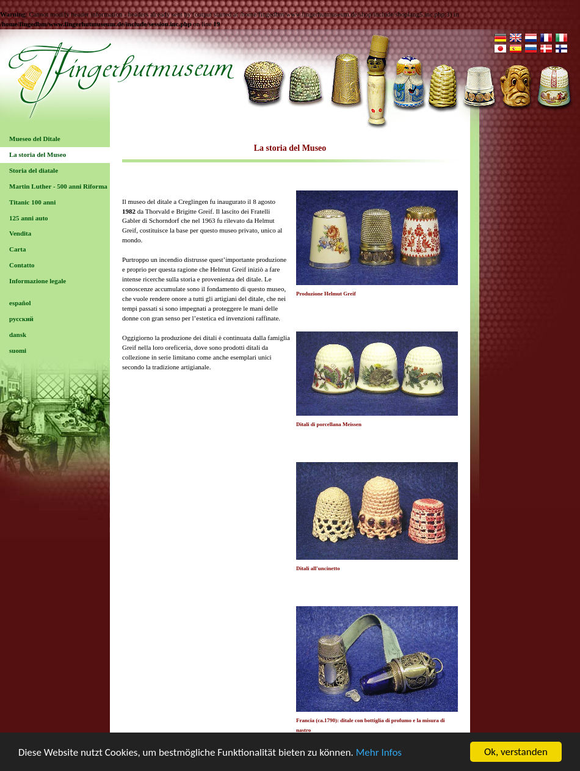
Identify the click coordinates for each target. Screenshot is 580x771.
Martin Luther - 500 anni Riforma (58, 186)
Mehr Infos (379, 752)
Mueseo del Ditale (34, 138)
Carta (17, 249)
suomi (17, 350)
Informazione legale (37, 280)
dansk (17, 334)
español (20, 302)
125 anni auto (28, 218)
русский (21, 318)
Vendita (20, 233)
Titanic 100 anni (32, 202)
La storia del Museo (37, 154)
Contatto (22, 265)
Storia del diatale (33, 170)
